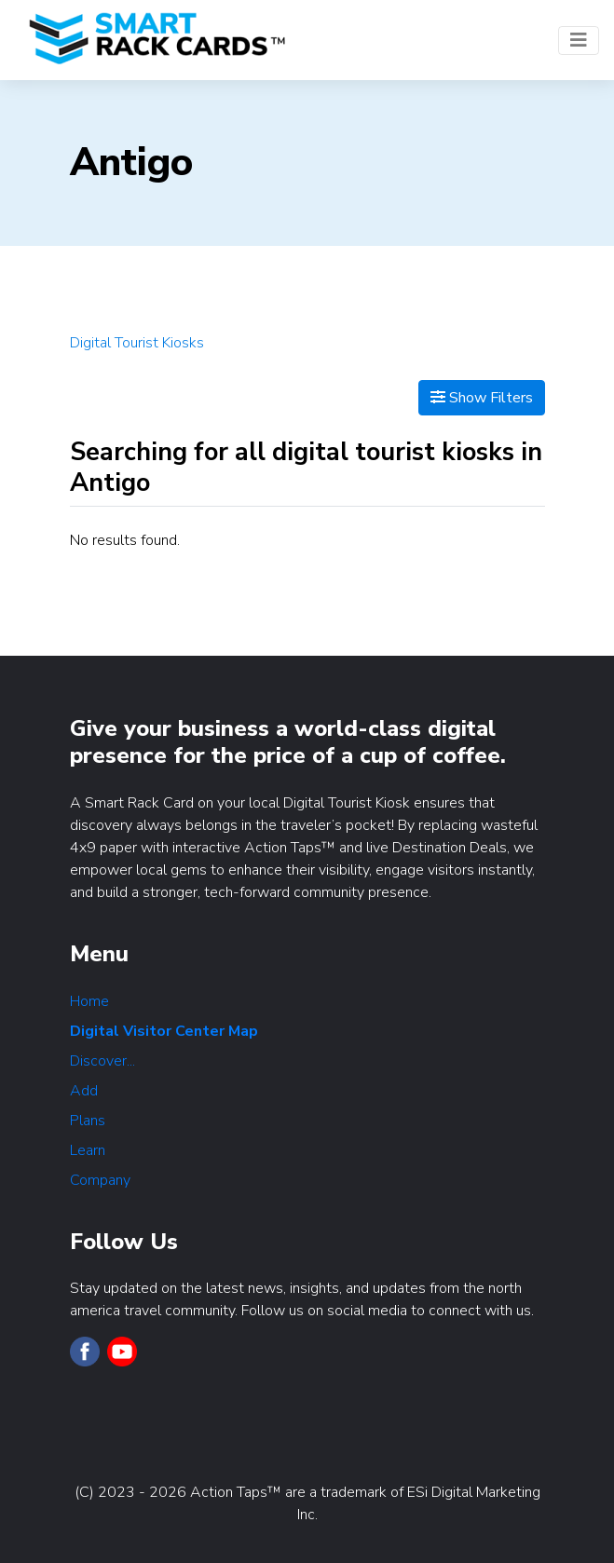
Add (84, 1091)
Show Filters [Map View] (481, 397)
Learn (87, 1150)
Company (100, 1180)
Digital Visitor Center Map (164, 1031)
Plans (87, 1120)
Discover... (102, 1061)
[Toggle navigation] (578, 40)
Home (89, 1001)
